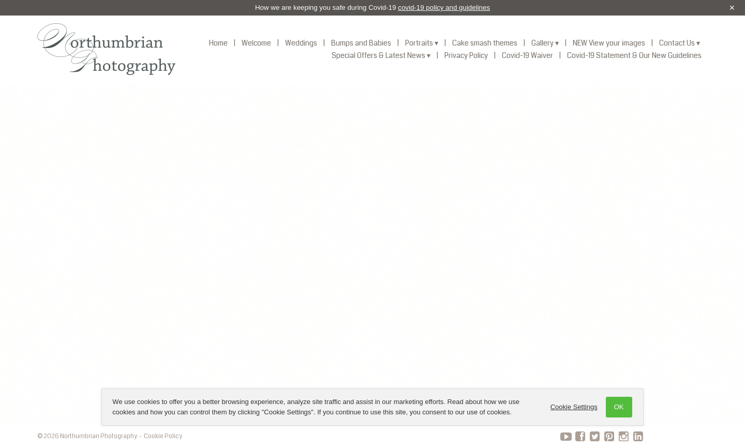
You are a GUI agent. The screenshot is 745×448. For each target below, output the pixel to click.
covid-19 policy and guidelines (444, 7)
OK (617, 407)
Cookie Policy (163, 436)
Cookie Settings (571, 407)
